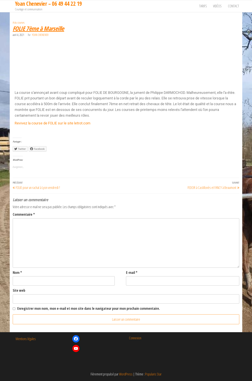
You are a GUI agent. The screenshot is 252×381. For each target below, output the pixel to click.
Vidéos (218, 6)
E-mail (131, 272)
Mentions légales (26, 338)
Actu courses (18, 22)
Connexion (135, 338)
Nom (17, 272)
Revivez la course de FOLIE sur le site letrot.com (52, 123)
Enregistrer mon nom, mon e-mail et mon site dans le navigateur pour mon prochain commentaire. (88, 308)
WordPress (126, 374)
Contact (233, 6)
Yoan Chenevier (40, 35)
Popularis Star (153, 374)
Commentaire (24, 214)
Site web (19, 290)
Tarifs (204, 6)
